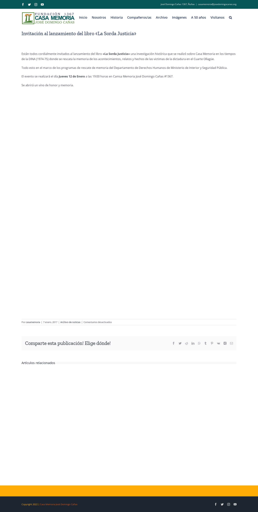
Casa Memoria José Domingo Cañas (58, 504)
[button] (230, 17)
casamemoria (33, 322)
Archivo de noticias (70, 322)
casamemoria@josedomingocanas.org (217, 4)
